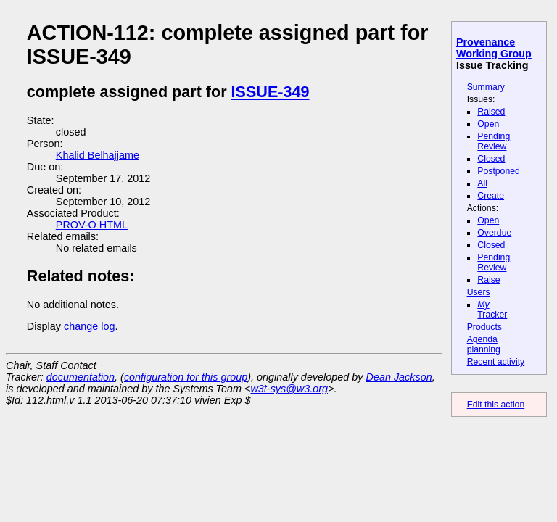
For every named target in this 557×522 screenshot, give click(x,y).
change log (89, 326)
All (482, 183)
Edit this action (496, 404)
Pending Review (493, 141)
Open (488, 124)
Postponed (498, 171)
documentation (80, 377)
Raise (488, 280)
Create (490, 196)
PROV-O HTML (92, 225)
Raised (491, 112)
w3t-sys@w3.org (289, 388)
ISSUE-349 (270, 92)
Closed (491, 159)
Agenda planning (483, 344)
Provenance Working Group (494, 47)
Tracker (492, 309)
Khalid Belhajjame (97, 155)
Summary (486, 87)
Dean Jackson (399, 377)
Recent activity (496, 362)
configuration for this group (185, 377)
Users (478, 292)
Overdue (494, 233)
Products (484, 327)
